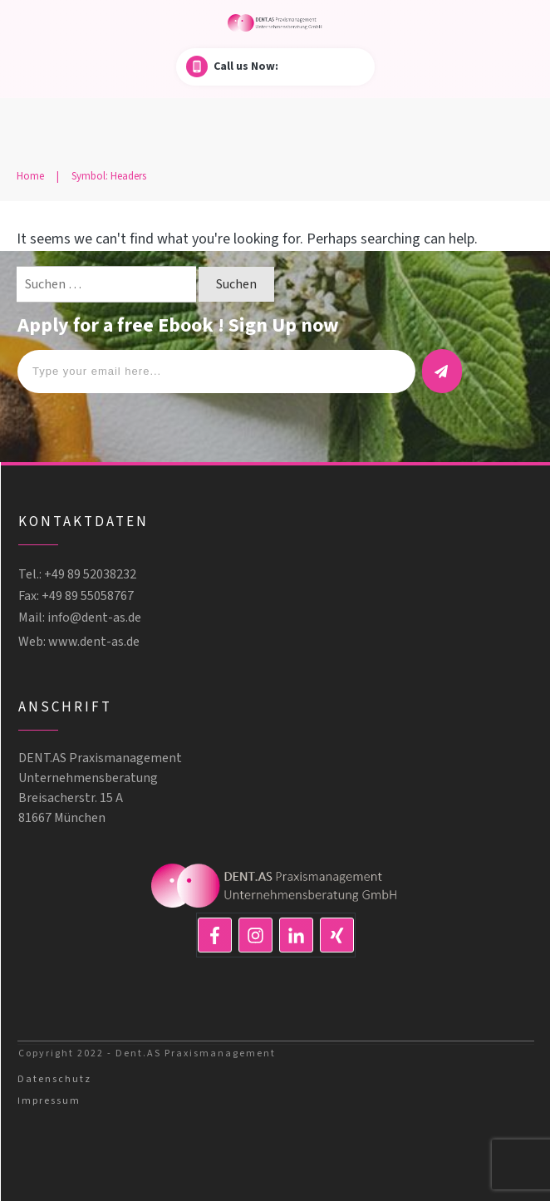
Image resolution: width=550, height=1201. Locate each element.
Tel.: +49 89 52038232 (77, 574)
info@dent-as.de (94, 617)
